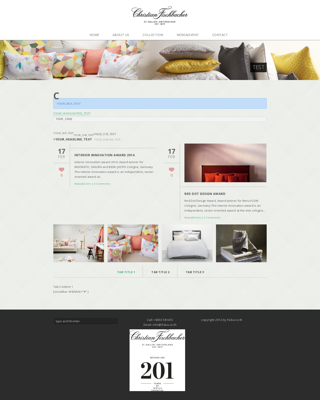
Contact (220, 34)
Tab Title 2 (160, 272)
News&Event (188, 34)
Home (94, 34)
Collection (153, 34)
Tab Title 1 (126, 272)
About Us (121, 34)
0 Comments (102, 183)
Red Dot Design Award (204, 194)
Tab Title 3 (195, 272)
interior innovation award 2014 (104, 155)
